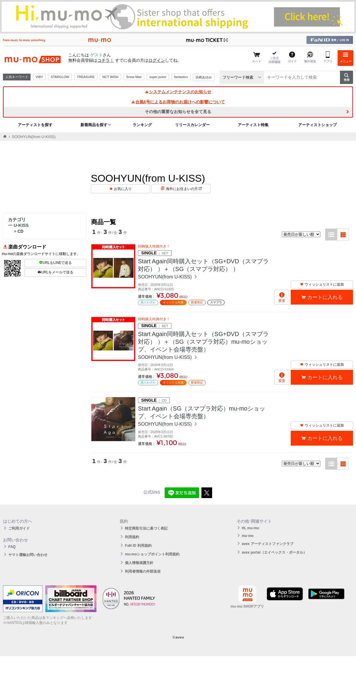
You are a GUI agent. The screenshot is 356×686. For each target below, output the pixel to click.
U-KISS (18, 225)
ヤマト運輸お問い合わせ (27, 555)
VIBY (39, 77)
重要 (281, 301)
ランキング (142, 125)
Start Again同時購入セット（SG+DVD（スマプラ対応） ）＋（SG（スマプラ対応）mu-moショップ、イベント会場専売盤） (203, 342)
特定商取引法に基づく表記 (146, 528)
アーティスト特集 (253, 125)
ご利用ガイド (19, 528)
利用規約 (132, 537)
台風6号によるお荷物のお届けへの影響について (178, 101)
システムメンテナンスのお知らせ (178, 91)
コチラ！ (105, 60)
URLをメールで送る (55, 272)
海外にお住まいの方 (184, 189)
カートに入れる (325, 297)
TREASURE (86, 77)
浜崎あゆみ (204, 77)
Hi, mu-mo (250, 528)
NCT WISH (110, 77)
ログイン (156, 60)
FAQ (12, 547)
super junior (157, 77)
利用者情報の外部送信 (142, 571)
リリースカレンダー (192, 125)
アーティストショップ (317, 125)
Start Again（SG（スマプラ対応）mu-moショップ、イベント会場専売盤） (201, 412)
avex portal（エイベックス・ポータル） (274, 552)
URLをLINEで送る (55, 263)
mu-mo (248, 536)
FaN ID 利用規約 (138, 546)
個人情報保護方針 (139, 563)
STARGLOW (60, 77)
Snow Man (134, 77)
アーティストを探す (35, 125)
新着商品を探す (93, 125)
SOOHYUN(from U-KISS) (165, 276)
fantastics (181, 77)
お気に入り (123, 189)
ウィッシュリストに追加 (322, 284)
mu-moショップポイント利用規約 (152, 554)
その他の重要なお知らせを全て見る (178, 111)
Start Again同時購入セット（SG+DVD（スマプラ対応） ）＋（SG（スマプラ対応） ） (203, 265)
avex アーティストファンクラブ (267, 544)
